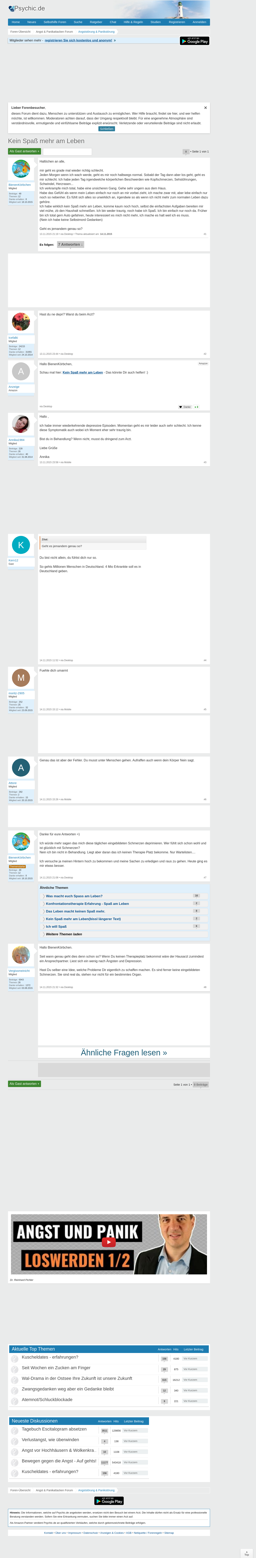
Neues (31, 22)
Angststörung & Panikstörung (96, 1490)
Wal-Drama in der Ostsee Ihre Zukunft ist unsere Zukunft (77, 1378)
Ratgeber (96, 22)
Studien (156, 22)
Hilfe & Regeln (133, 22)
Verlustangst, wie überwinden (50, 1439)
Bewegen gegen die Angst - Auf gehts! (59, 1460)
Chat (113, 22)
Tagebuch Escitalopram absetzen (54, 1429)
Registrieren (177, 22)
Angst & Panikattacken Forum (54, 1490)
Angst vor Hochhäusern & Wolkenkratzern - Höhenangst (76, 1450)
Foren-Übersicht (20, 1490)
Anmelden (199, 22)
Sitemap (169, 1532)
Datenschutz (90, 1532)
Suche (78, 22)
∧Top (246, 1553)
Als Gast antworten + (24, 151)
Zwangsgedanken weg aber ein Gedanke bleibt (68, 1388)
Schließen (106, 128)
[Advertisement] (124, 1019)
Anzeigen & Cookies (112, 1532)
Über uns (60, 1532)
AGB (128, 1532)
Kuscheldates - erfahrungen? (50, 1357)
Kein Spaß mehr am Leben (46, 140)
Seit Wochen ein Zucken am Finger (56, 1367)
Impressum (74, 1532)
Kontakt (48, 1532)
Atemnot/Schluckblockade (47, 1399)
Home (16, 22)
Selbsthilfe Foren (55, 22)
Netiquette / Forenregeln (148, 1532)
